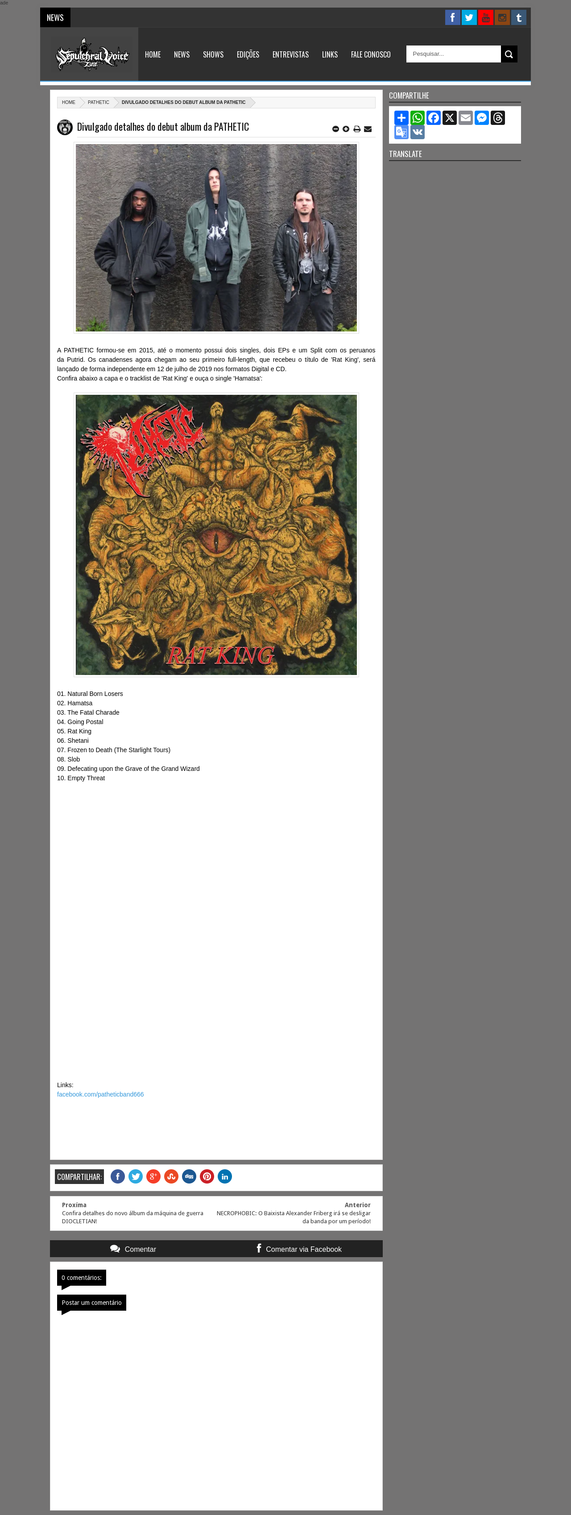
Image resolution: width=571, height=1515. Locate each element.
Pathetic (98, 102)
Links (330, 54)
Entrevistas (291, 54)
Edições (248, 54)
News (182, 54)
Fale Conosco (371, 54)
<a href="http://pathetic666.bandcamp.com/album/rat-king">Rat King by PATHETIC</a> (216, 930)
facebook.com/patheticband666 (100, 1094)
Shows (213, 54)
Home (153, 54)
